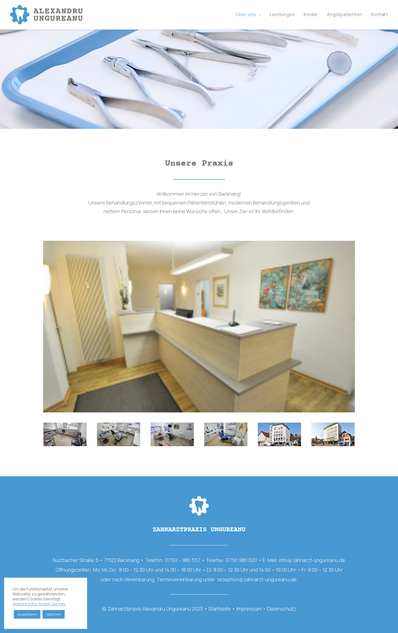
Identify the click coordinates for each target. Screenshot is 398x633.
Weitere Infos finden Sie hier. (39, 603)
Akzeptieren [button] (27, 614)
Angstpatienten (344, 14)
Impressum (248, 609)
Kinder (311, 14)
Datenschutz (281, 609)
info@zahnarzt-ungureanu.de (312, 560)
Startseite (219, 609)
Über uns (248, 14)
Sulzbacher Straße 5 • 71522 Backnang (96, 560)
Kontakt (379, 14)
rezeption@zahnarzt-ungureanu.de (257, 579)
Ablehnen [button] (53, 614)
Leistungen (282, 14)
